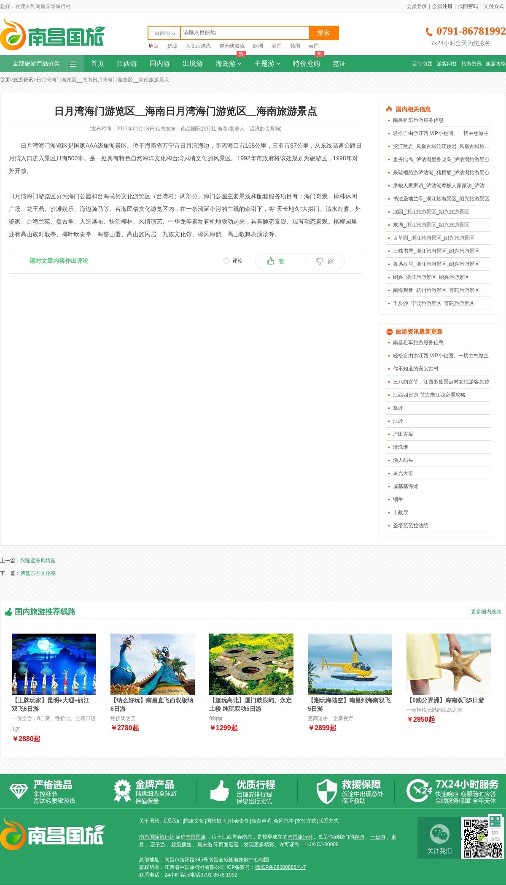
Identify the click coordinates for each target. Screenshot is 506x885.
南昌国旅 (196, 837)
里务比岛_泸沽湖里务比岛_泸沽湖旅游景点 (441, 159)
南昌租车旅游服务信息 (418, 120)
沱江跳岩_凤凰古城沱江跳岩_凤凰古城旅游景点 (446, 146)
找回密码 (468, 6)
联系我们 (171, 821)
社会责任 (239, 821)
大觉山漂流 (198, 46)
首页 (97, 63)
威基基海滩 (405, 486)
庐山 (153, 46)
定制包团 (422, 64)
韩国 (295, 46)
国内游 (160, 63)
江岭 (398, 421)
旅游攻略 (496, 64)
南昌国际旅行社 (157, 837)
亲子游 (157, 844)
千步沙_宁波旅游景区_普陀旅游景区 (433, 303)
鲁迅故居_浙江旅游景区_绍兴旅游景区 (436, 264)
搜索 (323, 32)
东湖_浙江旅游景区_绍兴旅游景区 (431, 225)
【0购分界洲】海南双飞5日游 (445, 700)
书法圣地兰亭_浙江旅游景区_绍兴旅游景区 (441, 199)
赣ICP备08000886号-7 (280, 867)
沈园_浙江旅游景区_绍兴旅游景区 (431, 212)
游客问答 (447, 64)
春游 (359, 837)
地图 (264, 860)
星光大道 (403, 473)
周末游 (205, 844)
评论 (237, 261)
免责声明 (261, 821)
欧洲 (258, 46)
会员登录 (416, 6)
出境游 (193, 63)
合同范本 (284, 821)
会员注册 (442, 6)
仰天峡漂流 (232, 46)
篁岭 (398, 408)
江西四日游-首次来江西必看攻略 (429, 395)
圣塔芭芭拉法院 (410, 526)
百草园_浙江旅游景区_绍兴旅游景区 (433, 238)
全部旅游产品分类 (44, 63)
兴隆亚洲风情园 (38, 561)
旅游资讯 (471, 64)
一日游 (377, 837)
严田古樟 (403, 434)
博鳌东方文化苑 (38, 573)
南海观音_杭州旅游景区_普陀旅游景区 (436, 290)
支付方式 (494, 6)
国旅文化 (194, 821)
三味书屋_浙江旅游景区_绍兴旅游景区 (436, 251)
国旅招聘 (216, 821)
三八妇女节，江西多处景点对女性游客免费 (441, 382)
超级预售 (181, 844)
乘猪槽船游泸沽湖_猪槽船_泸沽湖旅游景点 (441, 172)
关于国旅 (149, 821)
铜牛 (398, 499)
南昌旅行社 (300, 837)
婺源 (172, 46)
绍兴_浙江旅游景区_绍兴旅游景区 (431, 277)
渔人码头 (403, 460)
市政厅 (400, 512)
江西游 (127, 63)
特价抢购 (308, 61)
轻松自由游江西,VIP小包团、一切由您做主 (441, 133)
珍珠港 (400, 447)
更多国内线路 (486, 612)
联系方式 (328, 821)
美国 (277, 46)
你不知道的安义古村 (416, 369)
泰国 (314, 46)
